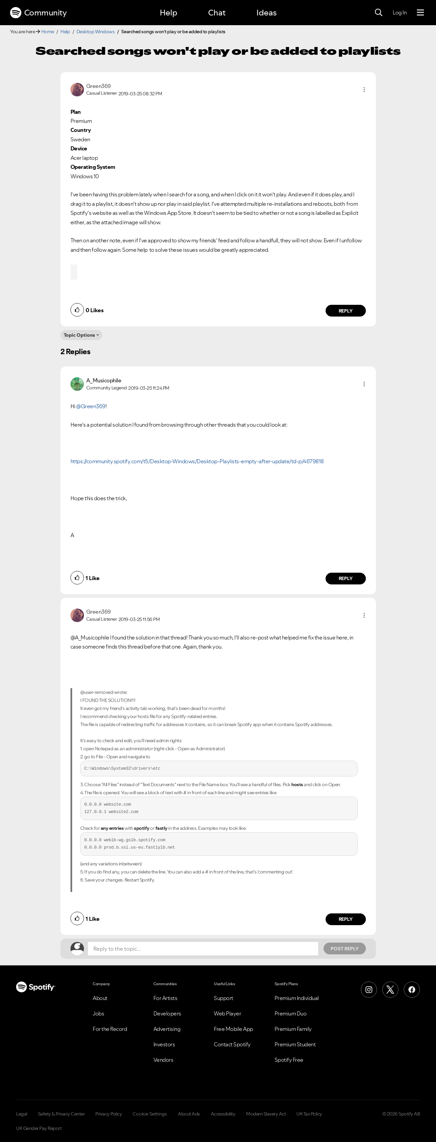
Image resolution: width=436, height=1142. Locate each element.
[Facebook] (412, 990)
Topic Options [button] (79, 335)
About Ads (189, 1114)
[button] (364, 90)
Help (168, 12)
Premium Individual (297, 998)
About (100, 998)
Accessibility (223, 1114)
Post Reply (345, 948)
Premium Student (295, 1044)
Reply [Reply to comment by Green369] (345, 310)
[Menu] (420, 12)
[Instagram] (369, 990)
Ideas (266, 12)
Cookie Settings (150, 1114)
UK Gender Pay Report (38, 1128)
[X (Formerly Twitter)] (390, 990)
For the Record (110, 1029)
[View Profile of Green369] (98, 86)
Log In (399, 12)
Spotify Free (289, 1059)
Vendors (163, 1059)
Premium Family (293, 1029)
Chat (217, 12)
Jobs (98, 1013)
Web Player (227, 1013)
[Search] (378, 12)
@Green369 (90, 406)
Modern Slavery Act (266, 1114)
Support (223, 998)
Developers (167, 1013)
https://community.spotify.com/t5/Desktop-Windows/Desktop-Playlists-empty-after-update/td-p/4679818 (197, 461)
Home (47, 31)
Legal (21, 1114)
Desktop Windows (96, 31)
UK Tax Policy (309, 1114)
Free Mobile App (233, 1029)
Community (38, 12)
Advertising (167, 1029)
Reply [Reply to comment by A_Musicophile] (345, 578)
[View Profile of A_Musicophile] (104, 380)
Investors (164, 1044)
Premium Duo (291, 1013)
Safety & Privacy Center (61, 1114)
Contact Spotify (232, 1044)
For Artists (165, 998)
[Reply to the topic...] (203, 948)
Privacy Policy (108, 1114)
